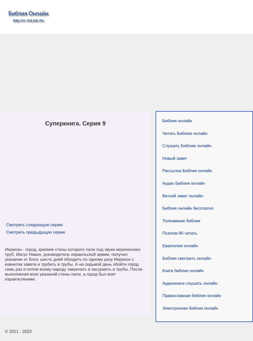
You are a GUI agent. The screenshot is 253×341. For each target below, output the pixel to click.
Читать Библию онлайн (184, 133)
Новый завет (174, 158)
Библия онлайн (177, 121)
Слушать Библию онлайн (186, 146)
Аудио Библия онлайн (183, 183)
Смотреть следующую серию (34, 224)
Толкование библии (181, 221)
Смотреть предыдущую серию (35, 232)
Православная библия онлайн (191, 296)
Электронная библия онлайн (190, 308)
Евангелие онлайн (180, 246)
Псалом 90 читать (179, 233)
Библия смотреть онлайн (186, 258)
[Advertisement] (126, 73)
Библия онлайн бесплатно (187, 208)
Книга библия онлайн (183, 271)
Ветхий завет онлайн (182, 196)
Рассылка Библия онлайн (187, 171)
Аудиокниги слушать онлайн (189, 283)
